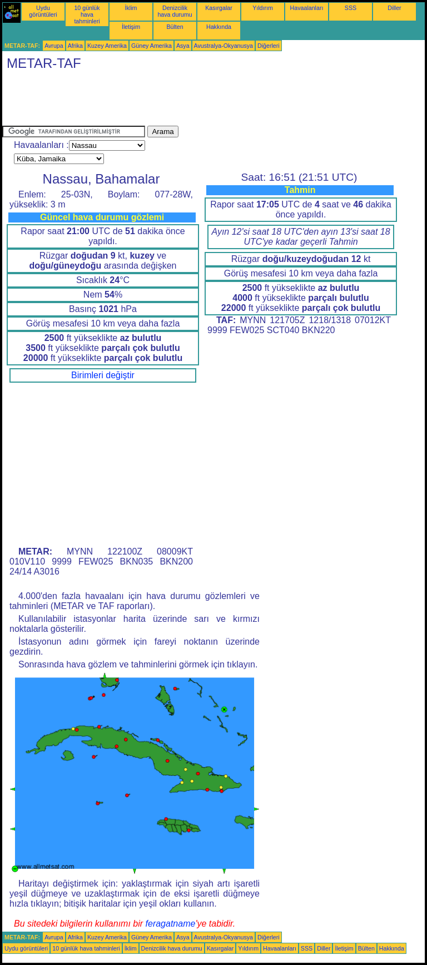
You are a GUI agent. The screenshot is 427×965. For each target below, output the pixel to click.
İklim (131, 7)
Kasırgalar (218, 7)
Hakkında (218, 26)
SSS (350, 7)
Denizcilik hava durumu (174, 11)
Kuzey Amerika (107, 45)
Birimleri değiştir (103, 375)
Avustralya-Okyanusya (223, 45)
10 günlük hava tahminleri (87, 14)
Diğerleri (268, 45)
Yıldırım (262, 7)
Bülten (174, 26)
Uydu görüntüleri (43, 11)
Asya (183, 45)
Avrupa (53, 45)
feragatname (171, 923)
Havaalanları (307, 7)
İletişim (131, 26)
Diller (394, 7)
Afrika (75, 45)
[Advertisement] (204, 101)
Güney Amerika (151, 45)
